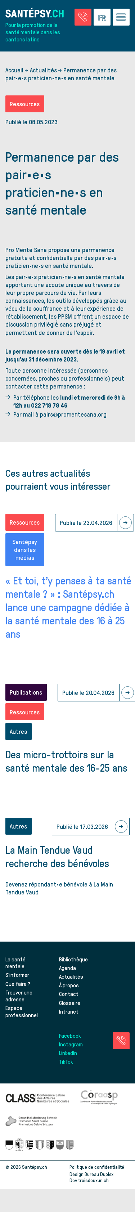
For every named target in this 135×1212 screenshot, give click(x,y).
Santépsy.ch (34, 1167)
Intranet (68, 1011)
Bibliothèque (73, 959)
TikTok (66, 1061)
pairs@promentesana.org (73, 414)
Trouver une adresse (18, 996)
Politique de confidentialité (96, 1167)
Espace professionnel (21, 1011)
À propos (69, 985)
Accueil (14, 70)
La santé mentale (15, 963)
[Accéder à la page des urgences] (83, 17)
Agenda (67, 967)
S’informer (17, 974)
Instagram (71, 1044)
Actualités (43, 70)
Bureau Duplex (99, 1174)
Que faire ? (17, 983)
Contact (68, 993)
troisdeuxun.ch (101, 1180)
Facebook (70, 1035)
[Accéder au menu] (121, 17)
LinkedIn (68, 1052)
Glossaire (69, 1002)
